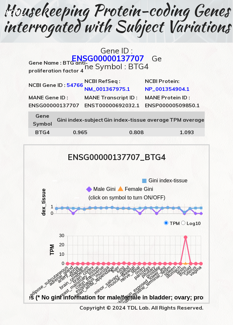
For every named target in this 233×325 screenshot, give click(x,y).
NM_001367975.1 (107, 89)
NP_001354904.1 (167, 89)
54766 (75, 85)
